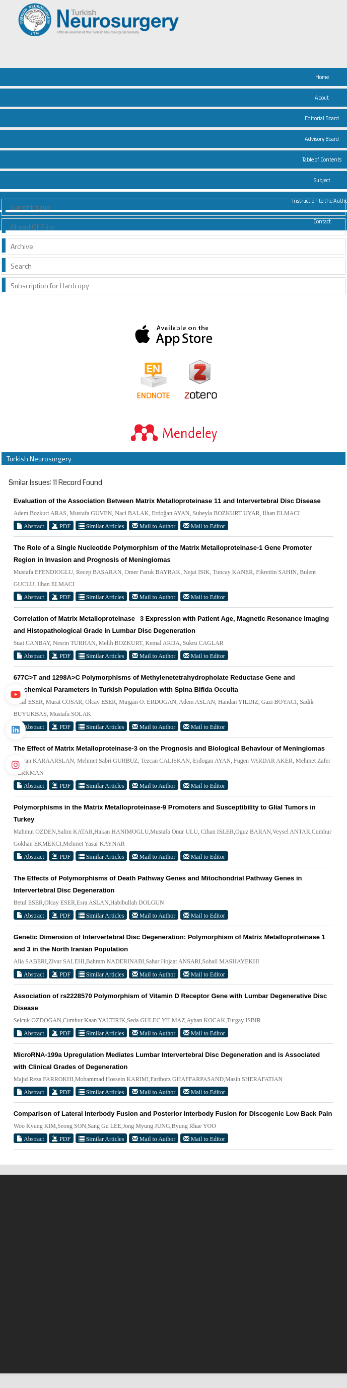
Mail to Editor (204, 526)
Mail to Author (153, 526)
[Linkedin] (16, 729)
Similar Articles (101, 526)
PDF (61, 526)
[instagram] (16, 765)
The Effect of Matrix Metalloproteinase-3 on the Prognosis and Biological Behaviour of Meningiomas (169, 748)
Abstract (30, 526)
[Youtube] (16, 694)
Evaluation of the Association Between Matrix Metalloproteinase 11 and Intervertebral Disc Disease (167, 501)
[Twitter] (16, 659)
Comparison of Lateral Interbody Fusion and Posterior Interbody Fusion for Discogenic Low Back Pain (173, 1113)
